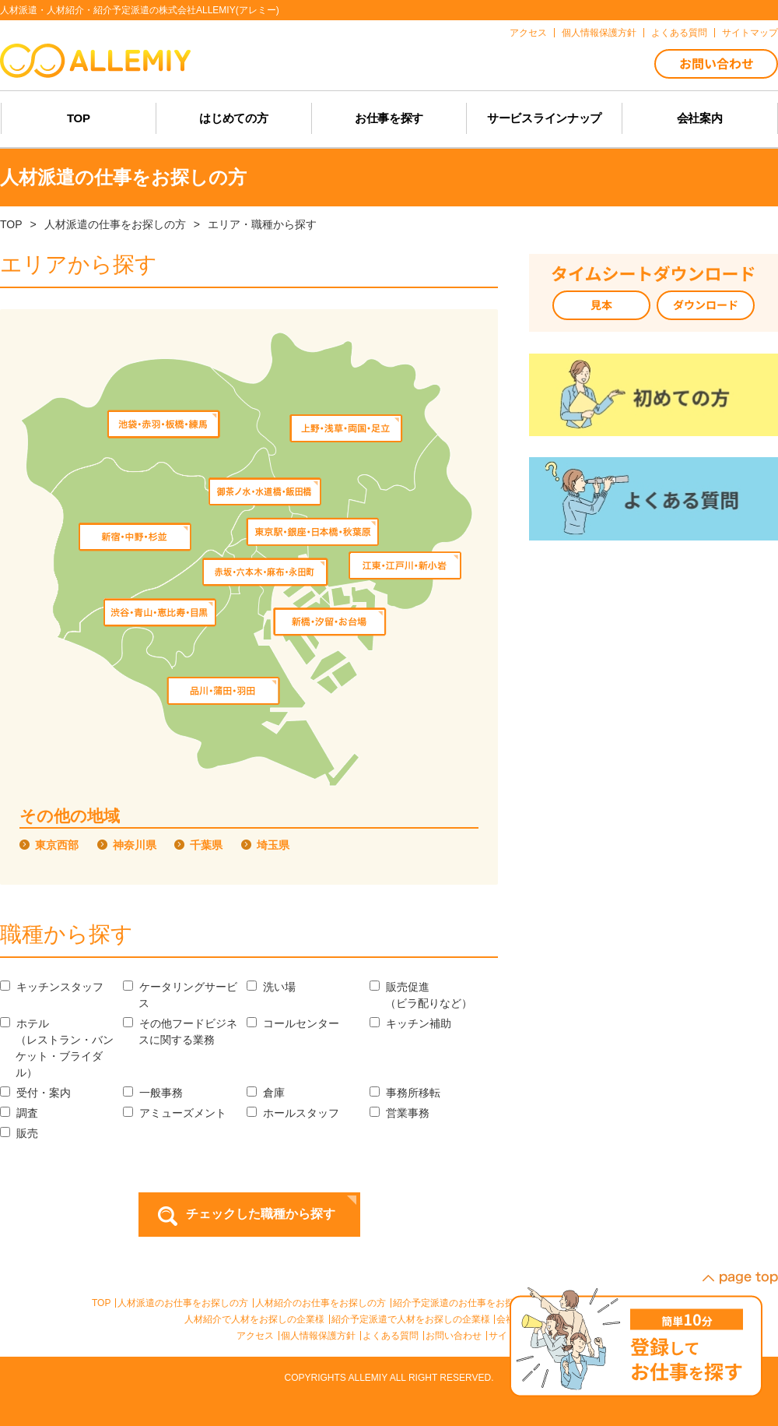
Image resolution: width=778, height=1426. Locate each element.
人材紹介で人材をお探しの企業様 (254, 1319)
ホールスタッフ (293, 1113)
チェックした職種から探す (260, 1213)
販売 (19, 1133)
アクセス (255, 1335)
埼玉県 (273, 845)
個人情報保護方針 (318, 1335)
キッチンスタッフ (51, 987)
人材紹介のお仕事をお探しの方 (320, 1302)
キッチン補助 (410, 1023)
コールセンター (293, 1023)
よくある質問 (391, 1335)
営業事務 (399, 1113)
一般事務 (153, 1092)
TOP (11, 224)
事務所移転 (405, 1092)
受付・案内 (35, 1092)
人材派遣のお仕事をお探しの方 (182, 1302)
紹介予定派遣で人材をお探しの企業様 (410, 1319)
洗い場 (271, 987)
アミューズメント (174, 1113)
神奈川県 (134, 845)
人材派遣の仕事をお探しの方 (115, 224)
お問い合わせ (454, 1335)
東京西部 (57, 845)
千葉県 (206, 845)
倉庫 (266, 1092)
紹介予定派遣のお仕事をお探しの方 (467, 1302)
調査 (19, 1113)
